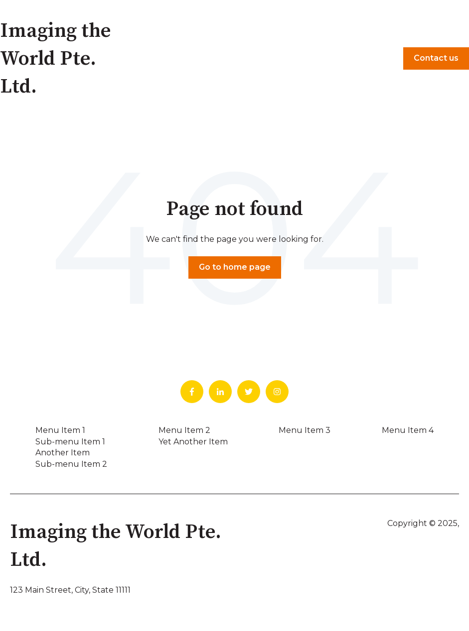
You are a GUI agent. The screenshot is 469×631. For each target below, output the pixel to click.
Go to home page (235, 267)
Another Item (62, 452)
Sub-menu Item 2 (71, 464)
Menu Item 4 (408, 430)
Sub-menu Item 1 (70, 441)
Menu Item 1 (60, 430)
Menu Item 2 (184, 430)
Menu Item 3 (304, 430)
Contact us (436, 58)
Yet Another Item (193, 441)
